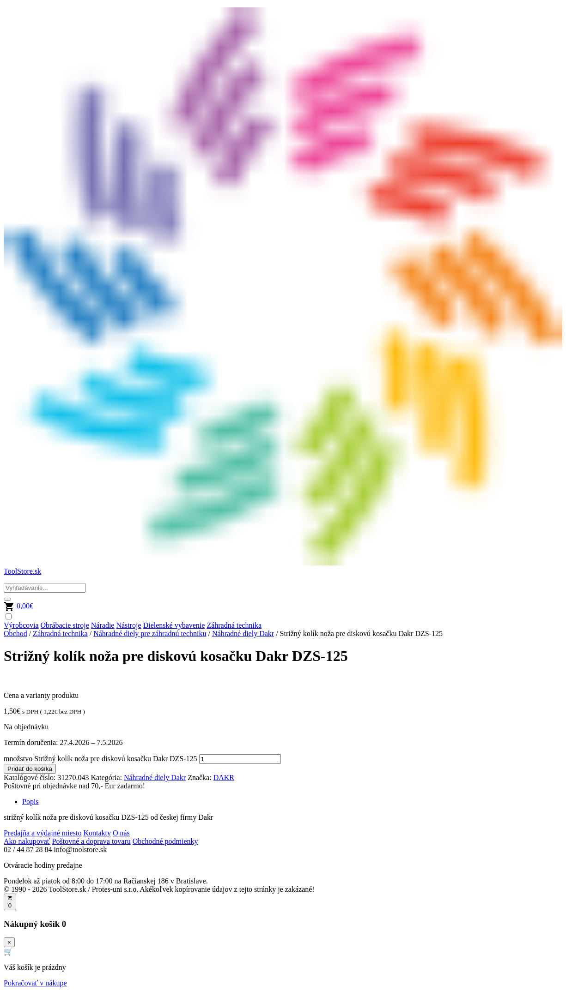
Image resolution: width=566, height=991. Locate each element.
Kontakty (97, 833)
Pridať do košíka (29, 768)
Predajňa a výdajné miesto (42, 833)
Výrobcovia (21, 625)
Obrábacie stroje (65, 625)
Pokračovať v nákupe (35, 983)
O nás (121, 833)
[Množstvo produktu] (240, 759)
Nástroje (128, 625)
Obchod (15, 633)
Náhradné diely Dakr (243, 633)
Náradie (103, 625)
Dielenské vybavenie (174, 625)
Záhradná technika (234, 625)
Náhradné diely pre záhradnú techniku (149, 633)
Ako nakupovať (27, 841)
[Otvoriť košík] (10, 902)
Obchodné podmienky (165, 841)
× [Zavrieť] (9, 942)
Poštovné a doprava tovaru (91, 841)
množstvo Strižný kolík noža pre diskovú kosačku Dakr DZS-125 (100, 759)
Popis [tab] (30, 801)
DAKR (223, 777)
